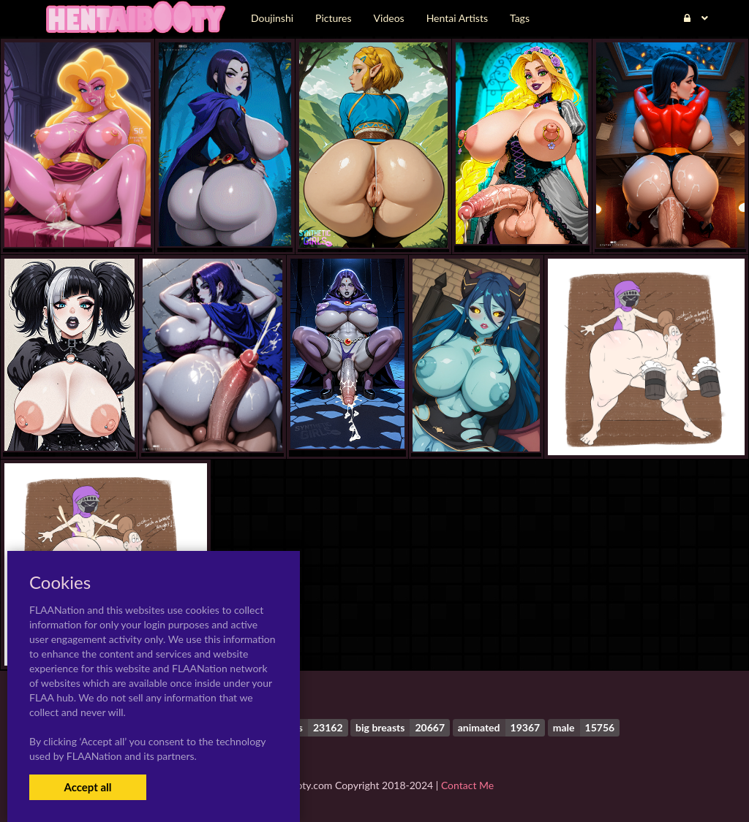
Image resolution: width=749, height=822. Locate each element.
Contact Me (467, 785)
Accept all (87, 787)
